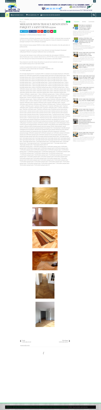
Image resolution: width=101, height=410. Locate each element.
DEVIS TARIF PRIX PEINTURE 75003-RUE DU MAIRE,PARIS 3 (87, 99)
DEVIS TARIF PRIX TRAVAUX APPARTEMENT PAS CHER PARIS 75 (86, 134)
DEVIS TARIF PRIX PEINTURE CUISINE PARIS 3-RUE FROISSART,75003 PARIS (87, 54)
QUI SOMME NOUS (17, 15)
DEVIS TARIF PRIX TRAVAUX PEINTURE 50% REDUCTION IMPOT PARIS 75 (86, 66)
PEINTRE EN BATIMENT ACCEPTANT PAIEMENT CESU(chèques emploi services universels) (85, 27)
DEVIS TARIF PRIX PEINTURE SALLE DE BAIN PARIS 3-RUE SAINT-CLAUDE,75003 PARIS (87, 77)
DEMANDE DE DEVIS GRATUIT (50, 15)
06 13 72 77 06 (10, 1)
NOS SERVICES (31, 15)
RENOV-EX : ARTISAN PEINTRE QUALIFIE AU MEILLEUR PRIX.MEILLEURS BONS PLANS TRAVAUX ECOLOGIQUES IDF (37, 407)
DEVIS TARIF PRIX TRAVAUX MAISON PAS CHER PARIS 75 (86, 109)
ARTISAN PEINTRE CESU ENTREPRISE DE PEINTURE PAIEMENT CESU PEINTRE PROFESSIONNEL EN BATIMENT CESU (83, 41)
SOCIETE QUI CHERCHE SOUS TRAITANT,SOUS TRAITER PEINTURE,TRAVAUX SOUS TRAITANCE (87, 122)
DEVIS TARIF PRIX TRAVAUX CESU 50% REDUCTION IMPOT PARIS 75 (86, 89)
